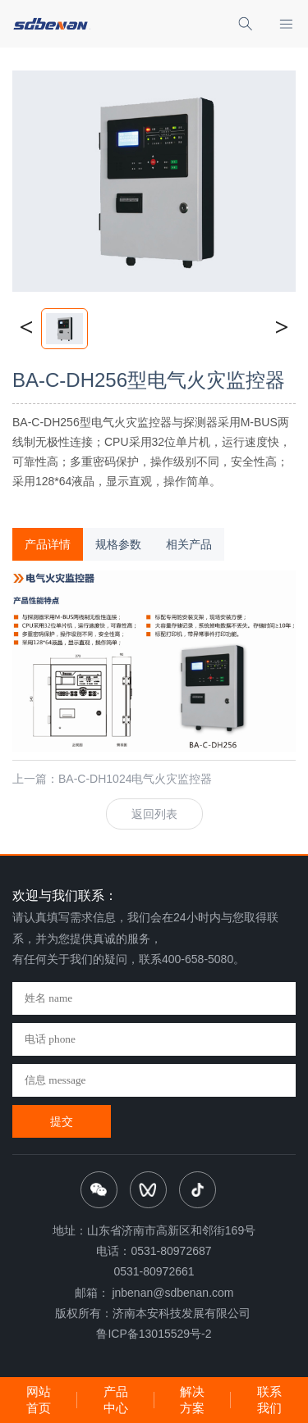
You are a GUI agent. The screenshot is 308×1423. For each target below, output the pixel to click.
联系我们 (269, 1399)
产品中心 (115, 1399)
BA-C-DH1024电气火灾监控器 (135, 778)
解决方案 (192, 1399)
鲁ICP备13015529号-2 (153, 1333)
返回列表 (154, 814)
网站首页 (38, 1399)
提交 (61, 1121)
